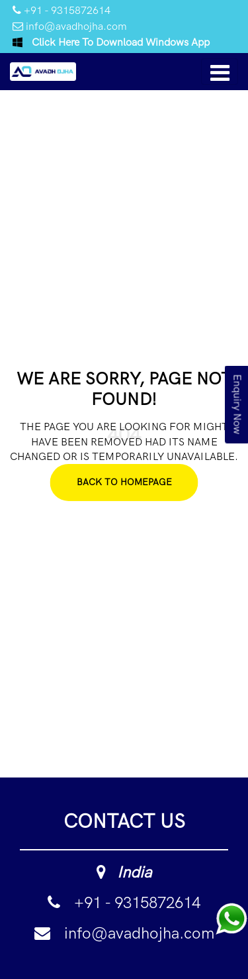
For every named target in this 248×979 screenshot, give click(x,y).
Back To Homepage (124, 482)
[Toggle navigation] (219, 71)
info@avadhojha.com (70, 26)
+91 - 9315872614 (61, 10)
